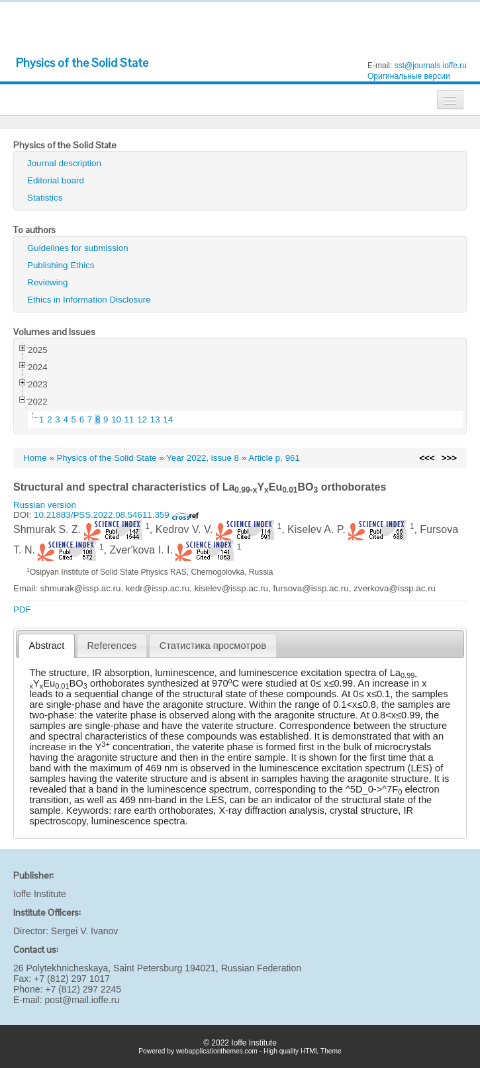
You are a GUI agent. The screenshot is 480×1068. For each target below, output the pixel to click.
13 (155, 419)
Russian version (44, 505)
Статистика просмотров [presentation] (213, 645)
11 (129, 419)
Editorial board (55, 180)
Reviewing (47, 282)
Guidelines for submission (77, 248)
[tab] (47, 646)
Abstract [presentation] (47, 645)
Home (35, 458)
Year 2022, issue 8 (202, 458)
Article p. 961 (274, 458)
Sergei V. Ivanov (84, 931)
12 (142, 419)
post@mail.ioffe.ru (81, 1000)
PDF (22, 609)
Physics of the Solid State (82, 62)
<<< (426, 458)
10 (116, 419)
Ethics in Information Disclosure (89, 300)
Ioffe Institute (39, 894)
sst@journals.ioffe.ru (431, 65)
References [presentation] (112, 645)
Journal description (64, 163)
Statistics (44, 198)
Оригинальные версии (408, 76)
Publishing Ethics (61, 265)
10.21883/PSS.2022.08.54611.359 (116, 515)
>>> (449, 458)
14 (168, 419)
